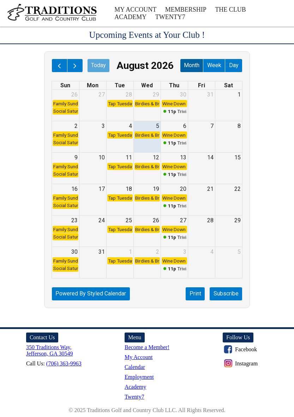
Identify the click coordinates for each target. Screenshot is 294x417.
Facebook (240, 349)
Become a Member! (147, 347)
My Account (135, 9)
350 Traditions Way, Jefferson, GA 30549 (49, 350)
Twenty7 (170, 16)
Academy (130, 16)
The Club (230, 9)
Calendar (135, 367)
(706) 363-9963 (64, 363)
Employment (139, 377)
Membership (185, 9)
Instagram (240, 363)
